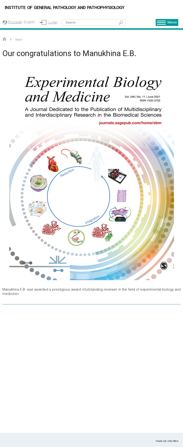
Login (52, 22)
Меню (172, 22)
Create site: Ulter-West (167, 441)
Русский (15, 22)
